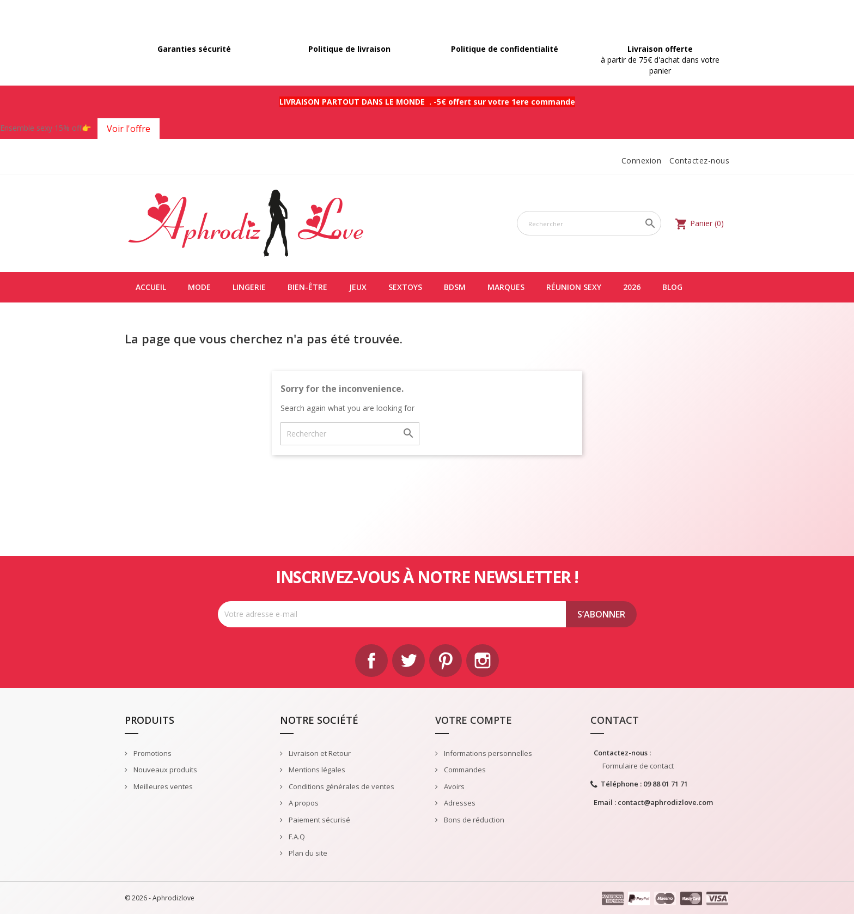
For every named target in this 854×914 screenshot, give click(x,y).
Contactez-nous (699, 160)
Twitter (408, 660)
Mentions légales (316, 769)
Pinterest (445, 660)
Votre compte (473, 720)
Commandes (464, 769)
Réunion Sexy (573, 287)
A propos (303, 803)
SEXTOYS (405, 287)
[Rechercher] (589, 223)
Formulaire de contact (638, 766)
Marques (505, 287)
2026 (631, 287)
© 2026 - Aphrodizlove (159, 898)
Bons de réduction (473, 820)
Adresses (458, 803)
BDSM (455, 287)
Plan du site (307, 853)
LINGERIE (249, 287)
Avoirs (453, 786)
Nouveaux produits (164, 769)
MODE (199, 287)
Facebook (371, 660)
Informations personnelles (487, 753)
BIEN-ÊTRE (307, 287)
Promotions (152, 753)
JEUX (358, 287)
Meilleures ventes (162, 786)
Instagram (482, 660)
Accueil (151, 287)
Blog (672, 287)
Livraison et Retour (319, 753)
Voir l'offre (128, 129)
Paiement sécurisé (318, 820)
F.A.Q (296, 837)
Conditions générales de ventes (340, 786)
